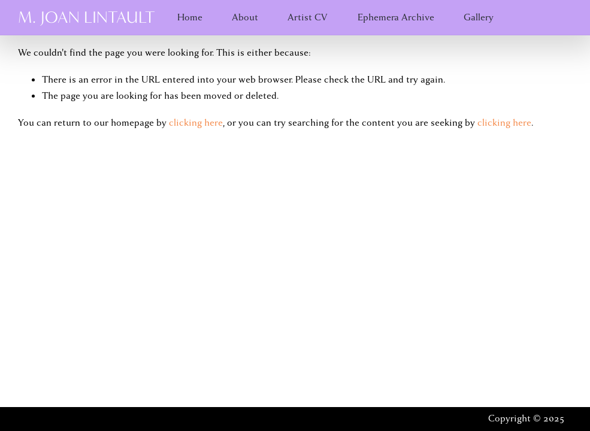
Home (189, 17)
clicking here (196, 122)
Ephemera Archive (396, 17)
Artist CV (308, 17)
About (245, 17)
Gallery (479, 17)
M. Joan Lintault (86, 17)
